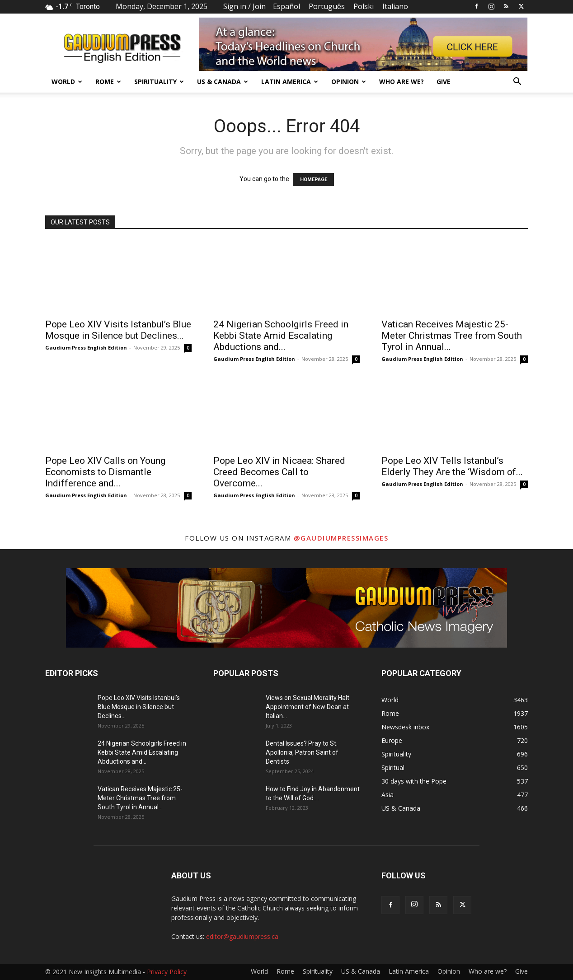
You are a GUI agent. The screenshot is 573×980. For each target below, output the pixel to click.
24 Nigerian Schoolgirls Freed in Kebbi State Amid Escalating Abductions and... (280, 335)
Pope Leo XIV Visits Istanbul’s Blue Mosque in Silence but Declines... (118, 330)
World (67, 81)
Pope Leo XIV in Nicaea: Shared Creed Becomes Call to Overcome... (279, 472)
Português (327, 6)
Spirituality (159, 81)
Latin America (289, 81)
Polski (363, 6)
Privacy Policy (167, 971)
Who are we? (401, 81)
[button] (517, 82)
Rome (108, 81)
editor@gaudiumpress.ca (242, 936)
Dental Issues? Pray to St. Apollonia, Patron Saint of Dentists (302, 752)
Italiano (395, 6)
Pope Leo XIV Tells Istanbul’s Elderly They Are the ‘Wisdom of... (452, 466)
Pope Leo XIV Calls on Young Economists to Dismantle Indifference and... (105, 472)
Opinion (348, 81)
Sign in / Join (244, 6)
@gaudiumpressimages (341, 537)
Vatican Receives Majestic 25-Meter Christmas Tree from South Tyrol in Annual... (451, 335)
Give (444, 81)
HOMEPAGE (313, 179)
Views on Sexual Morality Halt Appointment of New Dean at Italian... (307, 706)
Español (286, 6)
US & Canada (222, 81)
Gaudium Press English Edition (86, 347)
